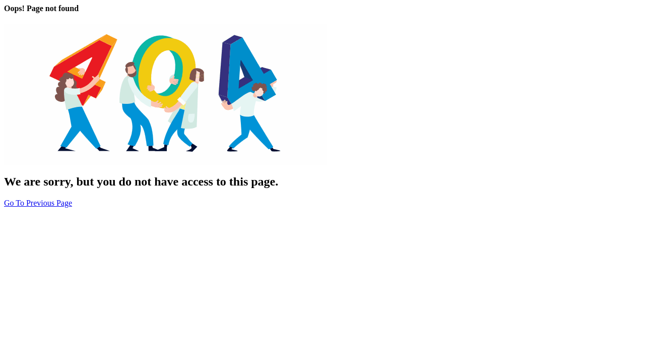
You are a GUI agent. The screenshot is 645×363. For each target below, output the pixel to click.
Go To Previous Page (38, 203)
